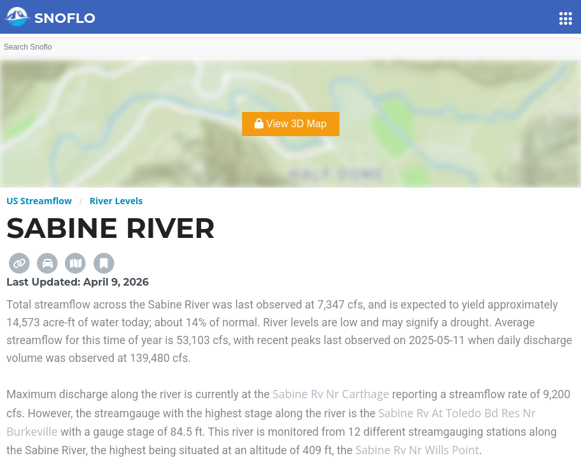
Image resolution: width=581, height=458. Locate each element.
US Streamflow (39, 201)
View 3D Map (290, 123)
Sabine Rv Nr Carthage (332, 393)
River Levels (116, 201)
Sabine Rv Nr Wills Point (417, 449)
